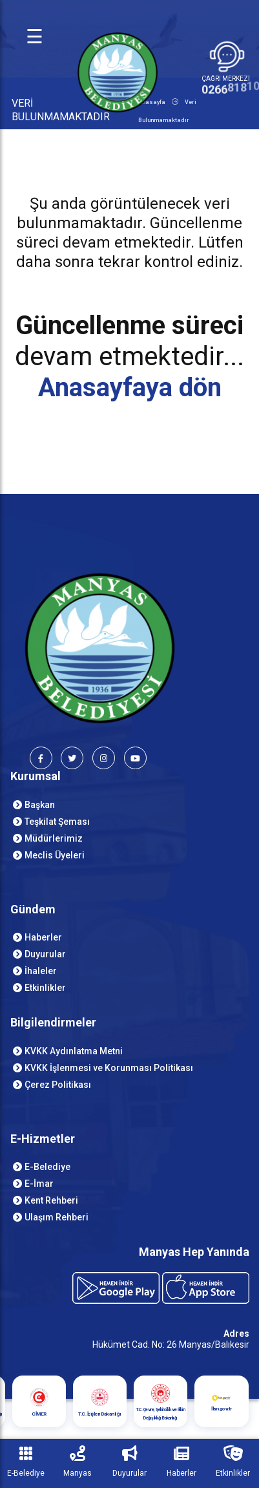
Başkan (40, 805)
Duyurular (45, 954)
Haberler (43, 937)
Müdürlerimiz (54, 838)
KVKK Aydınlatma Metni (74, 1051)
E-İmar (39, 1183)
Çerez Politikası (58, 1084)
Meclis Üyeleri (55, 855)
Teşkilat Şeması (57, 821)
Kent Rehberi (51, 1200)
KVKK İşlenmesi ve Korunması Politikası (109, 1068)
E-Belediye (47, 1167)
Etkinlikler (45, 988)
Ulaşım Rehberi (56, 1217)
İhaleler (41, 971)
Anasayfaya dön (130, 387)
